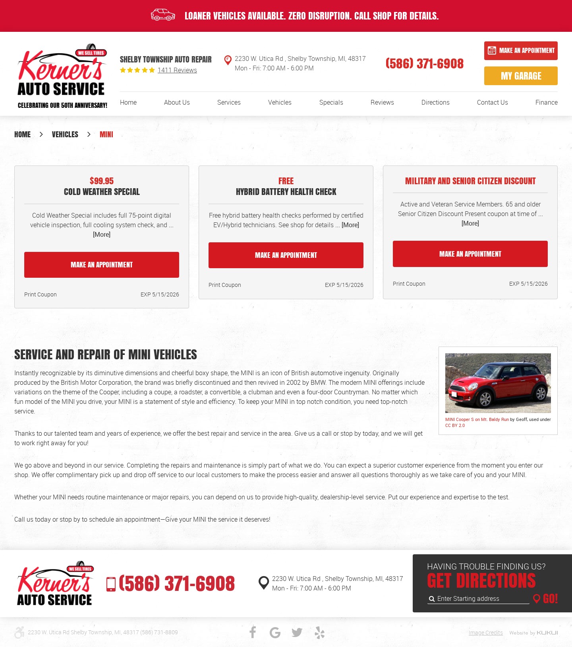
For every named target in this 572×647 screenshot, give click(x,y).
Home (128, 102)
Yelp (319, 633)
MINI (106, 134)
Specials (331, 102)
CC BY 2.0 (455, 425)
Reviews (382, 102)
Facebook (253, 633)
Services (229, 102)
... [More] (346, 224)
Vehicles (280, 102)
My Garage (521, 75)
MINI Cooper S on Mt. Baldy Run (477, 419)
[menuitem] (128, 102)
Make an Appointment (527, 50)
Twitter (297, 633)
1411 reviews (177, 70)
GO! (549, 598)
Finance (546, 102)
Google (275, 633)
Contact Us (492, 102)
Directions (435, 102)
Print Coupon (40, 294)
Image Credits (486, 632)
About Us (177, 102)
